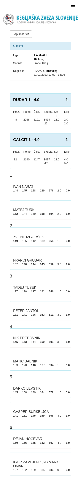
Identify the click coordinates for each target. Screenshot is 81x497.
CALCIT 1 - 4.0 (26, 140)
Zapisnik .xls (21, 34)
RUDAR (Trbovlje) (45, 70)
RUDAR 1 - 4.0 (26, 100)
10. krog (38, 59)
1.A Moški (39, 55)
